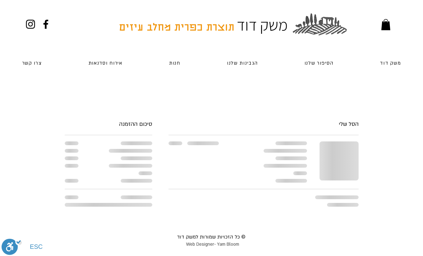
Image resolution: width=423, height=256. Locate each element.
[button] (385, 24)
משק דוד (262, 24)
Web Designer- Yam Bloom (212, 244)
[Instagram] (30, 24)
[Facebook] (46, 24)
